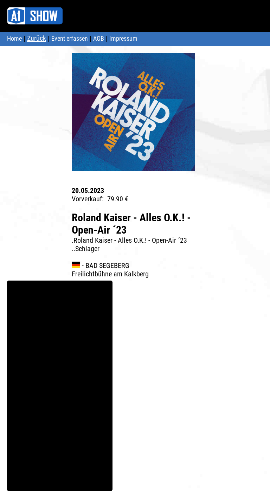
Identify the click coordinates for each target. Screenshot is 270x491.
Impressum (123, 38)
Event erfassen (69, 38)
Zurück (36, 38)
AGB (98, 38)
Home (14, 38)
